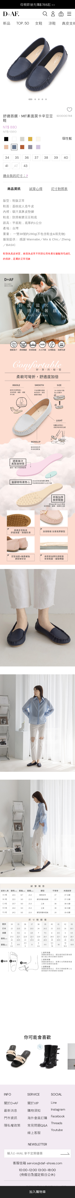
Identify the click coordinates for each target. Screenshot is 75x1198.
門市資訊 (10, 1118)
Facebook (58, 1116)
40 (66, 157)
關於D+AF (11, 1103)
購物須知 (34, 1111)
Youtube (57, 1130)
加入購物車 (37, 1192)
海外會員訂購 (37, 1118)
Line (54, 1102)
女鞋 (39, 23)
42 (16, 166)
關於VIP (33, 1103)
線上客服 (34, 1133)
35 (17, 157)
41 (6, 166)
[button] (30, 99)
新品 (6, 23)
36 (27, 157)
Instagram (58, 1109)
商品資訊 (14, 189)
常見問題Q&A (37, 1125)
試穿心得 (35, 189)
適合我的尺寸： (15, 176)
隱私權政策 (12, 1125)
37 (36, 157)
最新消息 (10, 1111)
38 (46, 157)
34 (7, 157)
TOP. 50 (22, 23)
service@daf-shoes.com (44, 1163)
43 (25, 166)
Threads (56, 1123)
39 (56, 157)
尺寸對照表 (59, 189)
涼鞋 (52, 23)
